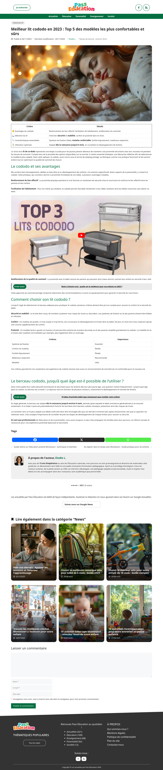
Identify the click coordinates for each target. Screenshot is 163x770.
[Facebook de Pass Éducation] (78, 759)
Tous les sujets (34, 743)
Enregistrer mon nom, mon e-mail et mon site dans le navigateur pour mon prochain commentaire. (56, 699)
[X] (82, 440)
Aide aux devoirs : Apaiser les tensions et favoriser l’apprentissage (30, 570)
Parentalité (81, 16)
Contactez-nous (115, 744)
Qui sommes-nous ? (117, 729)
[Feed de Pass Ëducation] (84, 759)
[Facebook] (35, 440)
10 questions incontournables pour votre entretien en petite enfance (126, 631)
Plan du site (113, 740)
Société (111, 16)
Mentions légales (116, 733)
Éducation (66, 16)
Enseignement (96, 16)
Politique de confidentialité (121, 736)
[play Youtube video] (81, 235)
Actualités (53, 16)
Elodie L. (72, 39)
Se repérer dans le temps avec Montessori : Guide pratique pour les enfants (116, 447)
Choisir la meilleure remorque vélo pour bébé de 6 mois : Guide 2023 (81, 571)
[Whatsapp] (128, 440)
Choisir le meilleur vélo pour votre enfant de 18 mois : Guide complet (129, 571)
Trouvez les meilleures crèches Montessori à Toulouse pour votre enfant (33, 631)
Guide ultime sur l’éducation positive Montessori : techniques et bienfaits (45, 447)
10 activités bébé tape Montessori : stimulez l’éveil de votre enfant (81, 633)
